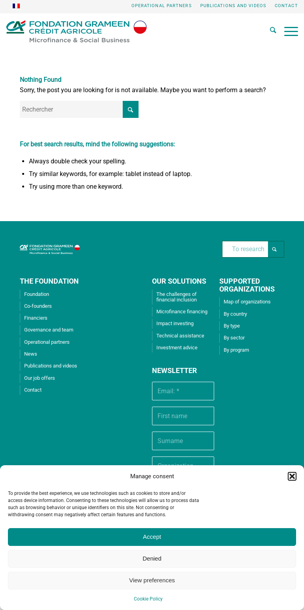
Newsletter (174, 370)
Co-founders (38, 306)
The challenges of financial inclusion (176, 297)
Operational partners (161, 5)
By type (232, 326)
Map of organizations (247, 302)
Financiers (36, 318)
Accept (152, 536)
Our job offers (39, 378)
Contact (286, 5)
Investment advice (177, 347)
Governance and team (48, 330)
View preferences (152, 580)
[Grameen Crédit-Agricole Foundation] (76, 31)
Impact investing (175, 323)
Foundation (36, 294)
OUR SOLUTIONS (179, 281)
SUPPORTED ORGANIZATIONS (247, 285)
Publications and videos (233, 5)
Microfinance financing (181, 311)
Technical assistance (180, 336)
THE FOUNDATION (49, 281)
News (30, 354)
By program (236, 350)
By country (235, 314)
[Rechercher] (269, 31)
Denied (152, 558)
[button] (292, 476)
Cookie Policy (148, 599)
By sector (234, 338)
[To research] (253, 249)
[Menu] (287, 31)
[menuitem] (161, 6)
